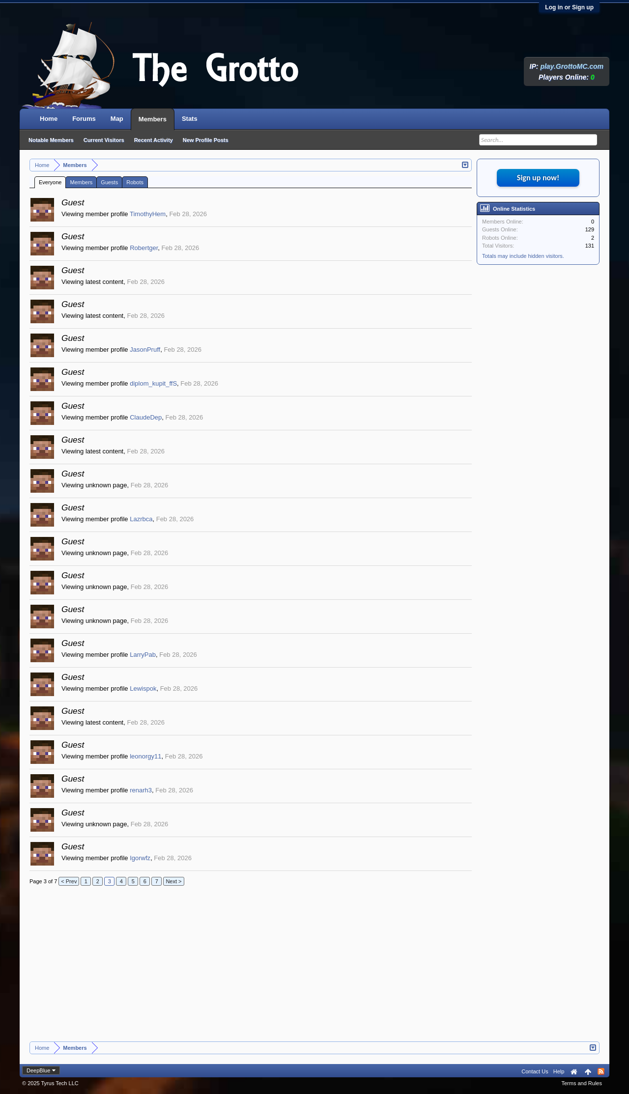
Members (81, 182)
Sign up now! (538, 177)
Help (559, 1071)
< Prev (69, 881)
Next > (173, 881)
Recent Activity (153, 140)
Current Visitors (104, 140)
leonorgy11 (145, 756)
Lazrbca (141, 519)
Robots (134, 182)
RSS (601, 1071)
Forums (84, 118)
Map (117, 118)
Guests (109, 182)
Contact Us (534, 1071)
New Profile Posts (206, 140)
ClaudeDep (146, 417)
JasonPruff (145, 349)
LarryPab (143, 654)
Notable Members (51, 140)
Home (48, 118)
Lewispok (143, 688)
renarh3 (141, 790)
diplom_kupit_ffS (153, 383)
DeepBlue (38, 1070)
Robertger (144, 248)
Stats (190, 118)
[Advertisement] (250, 968)
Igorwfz (140, 858)
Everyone (50, 182)
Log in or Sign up (569, 7)
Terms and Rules (581, 1083)
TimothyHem (148, 214)
